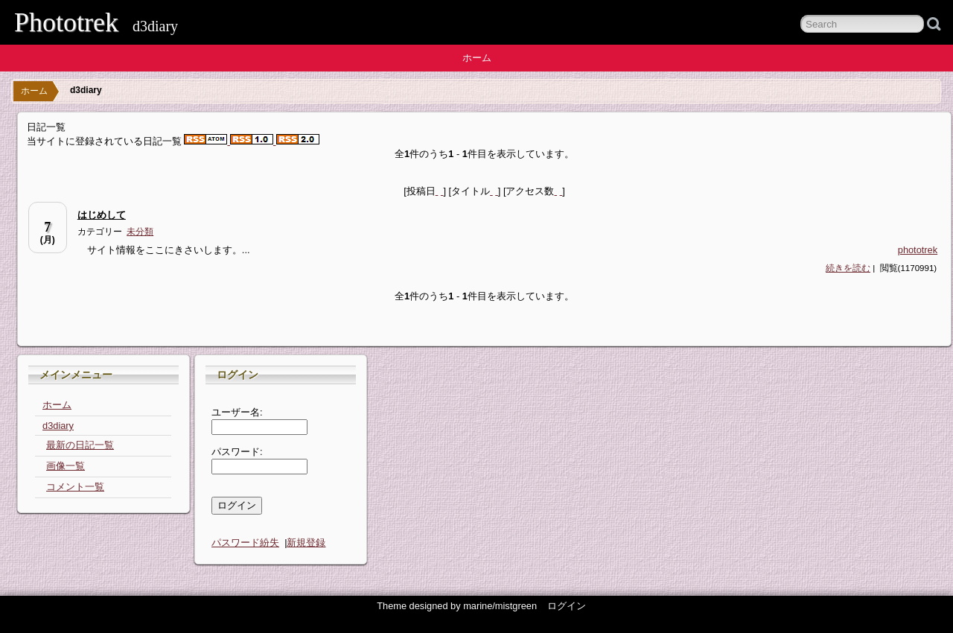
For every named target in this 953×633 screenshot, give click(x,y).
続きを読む (848, 268)
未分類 (140, 231)
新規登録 (306, 542)
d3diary (58, 425)
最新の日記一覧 (80, 445)
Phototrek (66, 22)
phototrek (917, 249)
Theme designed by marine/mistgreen (457, 605)
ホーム (476, 57)
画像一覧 (65, 465)
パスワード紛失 (245, 542)
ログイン (566, 605)
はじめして (101, 214)
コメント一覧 (75, 486)
